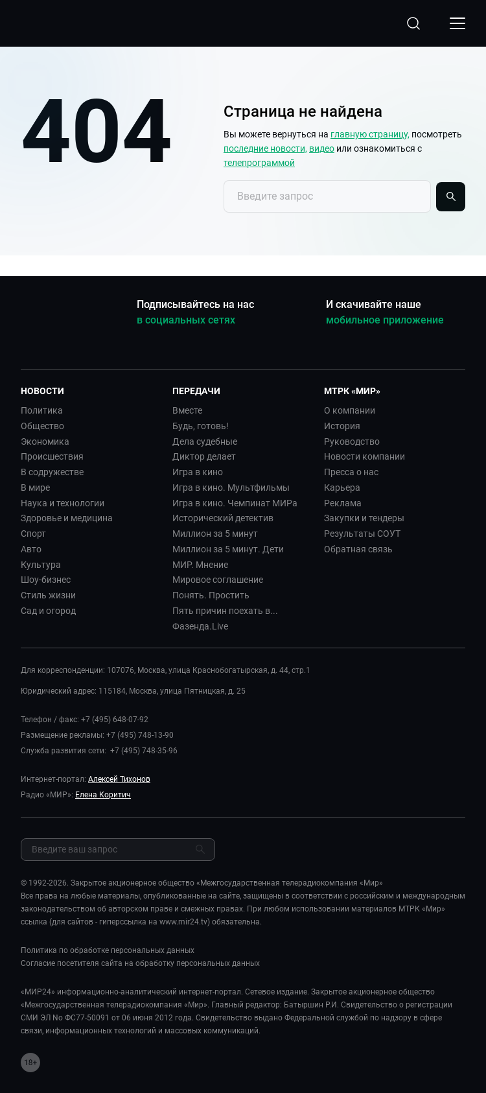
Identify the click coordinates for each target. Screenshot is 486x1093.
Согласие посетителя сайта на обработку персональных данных (140, 963)
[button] (91, 391)
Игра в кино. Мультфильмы (231, 487)
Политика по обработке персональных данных (107, 950)
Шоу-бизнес (46, 579)
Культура (41, 564)
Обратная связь (358, 549)
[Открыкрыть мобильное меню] (457, 23)
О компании (349, 410)
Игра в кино (197, 471)
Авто (31, 549)
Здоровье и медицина (67, 518)
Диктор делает (204, 456)
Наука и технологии (62, 503)
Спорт (33, 533)
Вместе (187, 410)
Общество (42, 425)
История (342, 425)
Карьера (342, 487)
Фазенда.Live (200, 626)
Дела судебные (204, 441)
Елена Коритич (103, 794)
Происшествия (52, 456)
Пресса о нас (351, 471)
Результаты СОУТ (362, 533)
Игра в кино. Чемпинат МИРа (234, 503)
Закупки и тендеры (364, 518)
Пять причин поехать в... (225, 610)
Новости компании (364, 456)
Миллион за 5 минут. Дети (228, 549)
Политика (42, 410)
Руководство (352, 441)
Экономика (45, 441)
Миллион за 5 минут (215, 533)
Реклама (343, 503)
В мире (35, 487)
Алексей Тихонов (119, 779)
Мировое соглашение (217, 579)
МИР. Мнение (200, 564)
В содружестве (52, 471)
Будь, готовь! (200, 425)
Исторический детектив (222, 518)
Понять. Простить (210, 595)
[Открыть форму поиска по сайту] (413, 23)
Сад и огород (48, 610)
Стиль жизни (48, 595)
